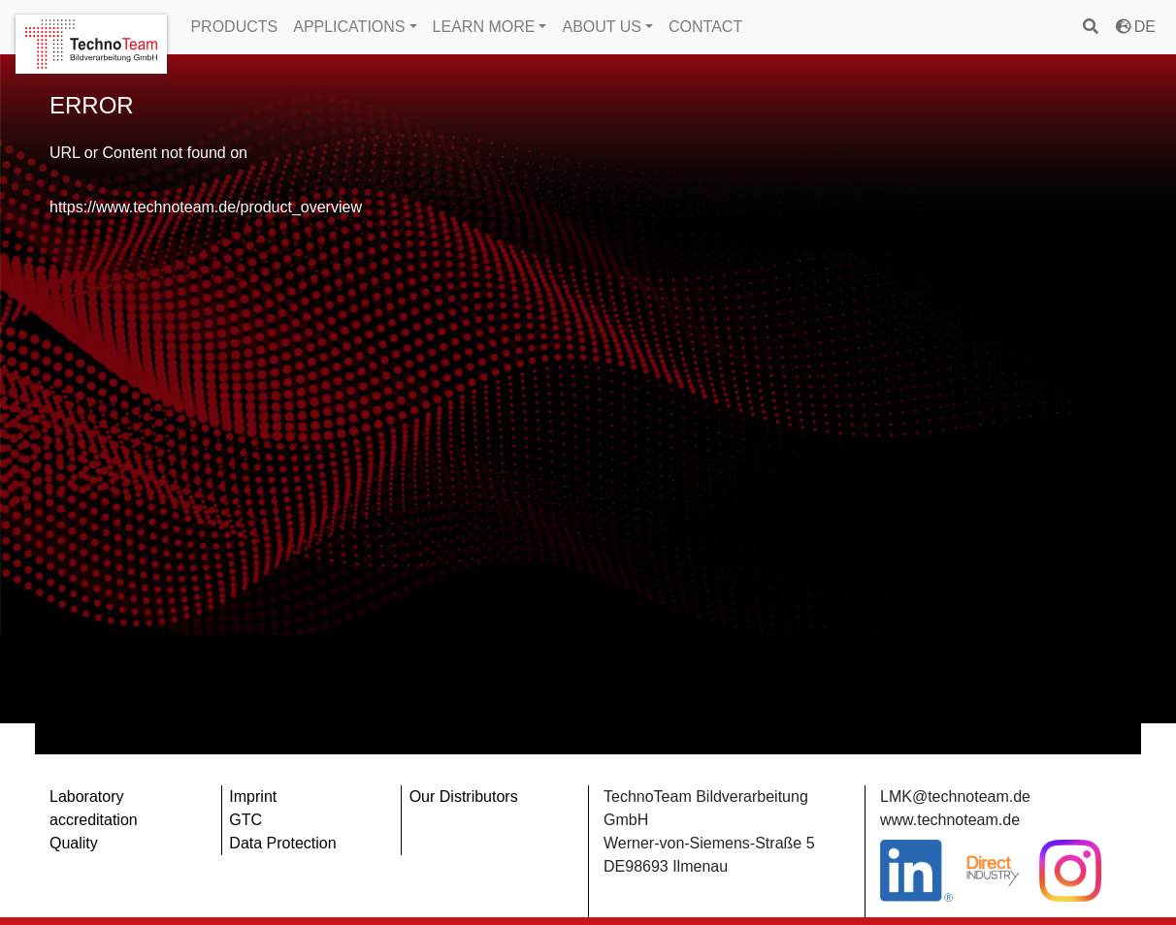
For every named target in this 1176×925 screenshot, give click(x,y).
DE (1136, 26)
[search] (1092, 26)
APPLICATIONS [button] (349, 26)
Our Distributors (463, 796)
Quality (73, 843)
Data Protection (282, 843)
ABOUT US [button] (601, 26)
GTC (245, 820)
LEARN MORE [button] (484, 26)
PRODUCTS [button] (234, 26)
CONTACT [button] (705, 26)
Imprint (253, 796)
